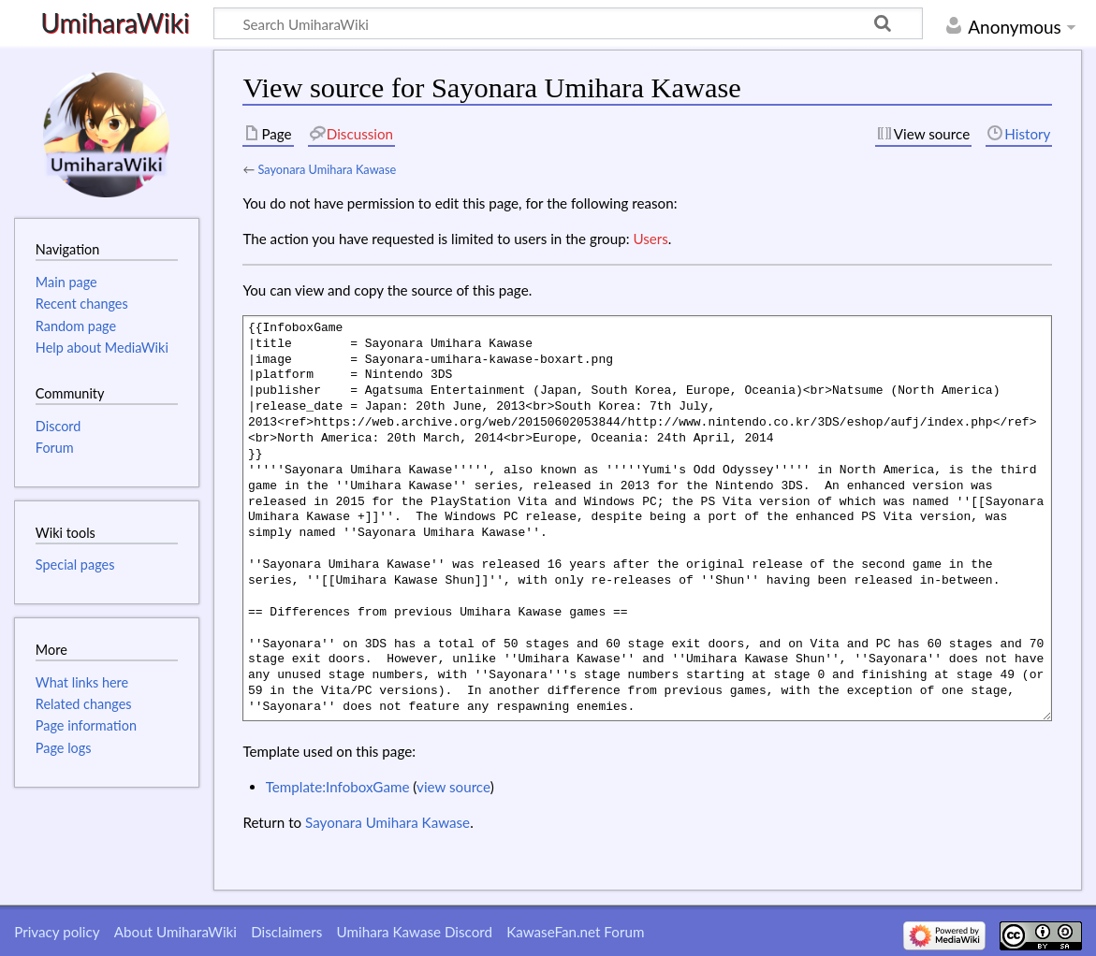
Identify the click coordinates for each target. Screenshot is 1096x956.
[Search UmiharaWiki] (568, 23)
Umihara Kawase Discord (414, 931)
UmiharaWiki (114, 23)
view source (453, 786)
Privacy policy (56, 931)
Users (650, 238)
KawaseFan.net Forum (575, 931)
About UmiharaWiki (175, 931)
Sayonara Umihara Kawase (326, 169)
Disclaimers (286, 931)
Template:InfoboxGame (338, 786)
